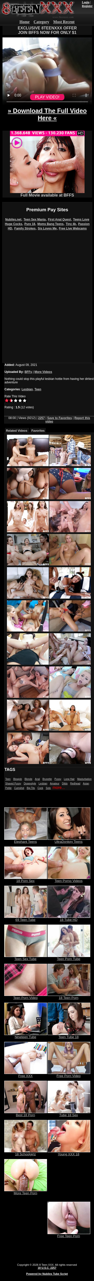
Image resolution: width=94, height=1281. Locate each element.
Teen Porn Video (25, 996)
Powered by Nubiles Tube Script (47, 1273)
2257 (41, 418)
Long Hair (69, 779)
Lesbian (27, 389)
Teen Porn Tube (68, 957)
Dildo (65, 783)
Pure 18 (29, 224)
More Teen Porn (25, 1191)
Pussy (57, 779)
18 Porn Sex (25, 879)
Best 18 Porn (25, 1113)
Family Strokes (25, 228)
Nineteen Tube (25, 1035)
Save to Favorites (59, 418)
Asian (86, 783)
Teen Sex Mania (35, 219)
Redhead (75, 783)
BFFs (28, 372)
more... (58, 787)
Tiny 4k (71, 224)
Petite (8, 788)
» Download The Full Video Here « (47, 114)
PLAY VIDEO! (47, 97)
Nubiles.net (13, 219)
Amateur (54, 783)
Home (24, 22)
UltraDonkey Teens (68, 840)
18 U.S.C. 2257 (47, 1267)
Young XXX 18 (68, 1152)
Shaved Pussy (13, 783)
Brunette (47, 779)
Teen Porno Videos (68, 879)
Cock (40, 788)
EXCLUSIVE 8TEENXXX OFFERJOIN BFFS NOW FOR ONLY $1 (47, 30)
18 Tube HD (68, 918)
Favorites (38, 430)
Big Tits (31, 788)
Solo (48, 788)
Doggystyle (30, 783)
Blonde (28, 779)
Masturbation (84, 779)
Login (85, 2)
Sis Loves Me (47, 228)
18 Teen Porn (68, 996)
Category (41, 22)
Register (87, 6)
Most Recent (64, 22)
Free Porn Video (68, 1074)
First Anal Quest (59, 219)
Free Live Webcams (73, 228)
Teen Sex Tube (25, 957)
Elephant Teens (25, 840)
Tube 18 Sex (68, 1113)
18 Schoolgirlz (25, 1152)
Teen (38, 389)
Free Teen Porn (68, 1234)
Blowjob (17, 779)
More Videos (43, 372)
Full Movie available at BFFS (47, 193)
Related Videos (16, 430)
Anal (37, 779)
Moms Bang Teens (50, 224)
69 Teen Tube (25, 918)
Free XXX (25, 1074)
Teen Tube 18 (68, 1035)
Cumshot (19, 788)
